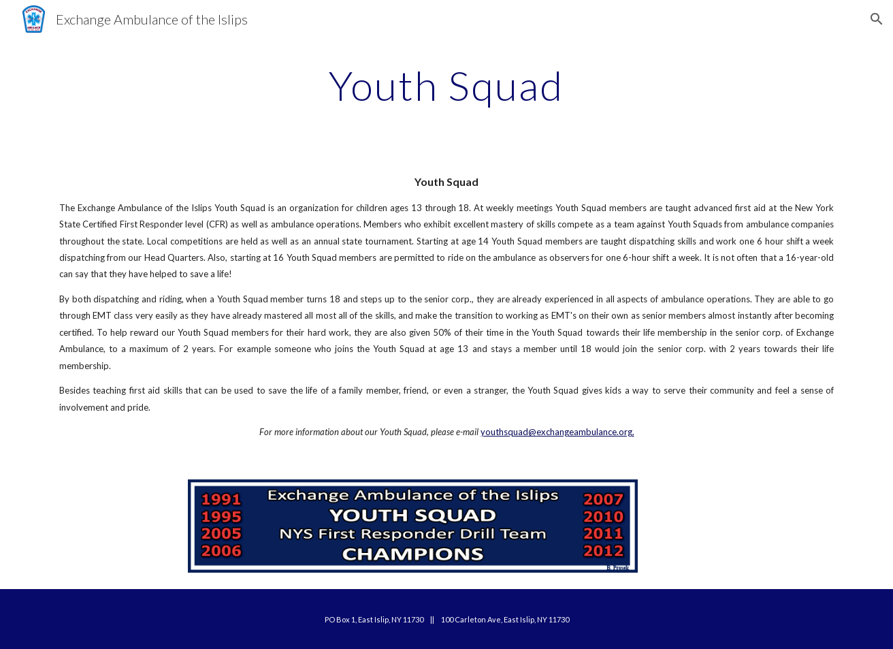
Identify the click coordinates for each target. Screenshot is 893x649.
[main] (446, 85)
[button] (876, 19)
